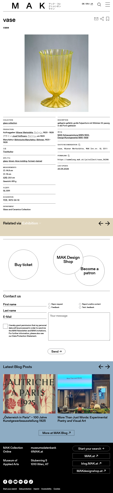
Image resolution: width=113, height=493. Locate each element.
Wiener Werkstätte (24, 132)
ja (92, 4)
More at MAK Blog (56, 433)
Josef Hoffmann (19, 136)
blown (11, 161)
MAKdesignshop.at (91, 471)
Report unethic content (91, 304)
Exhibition (30, 223)
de (83, 4)
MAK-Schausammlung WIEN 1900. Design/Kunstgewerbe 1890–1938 (73, 136)
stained (38, 161)
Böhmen (40, 139)
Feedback (55, 307)
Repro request (57, 304)
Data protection (25, 488)
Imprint (36, 488)
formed (31, 161)
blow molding (21, 161)
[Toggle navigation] (107, 5)
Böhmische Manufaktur (25, 139)
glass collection (10, 123)
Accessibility (46, 488)
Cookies (57, 488)
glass (5, 161)
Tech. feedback (88, 307)
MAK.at (91, 456)
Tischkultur (8, 151)
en (87, 4)
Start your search (91, 448)
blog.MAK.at (91, 463)
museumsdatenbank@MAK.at (43, 449)
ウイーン (38, 132)
